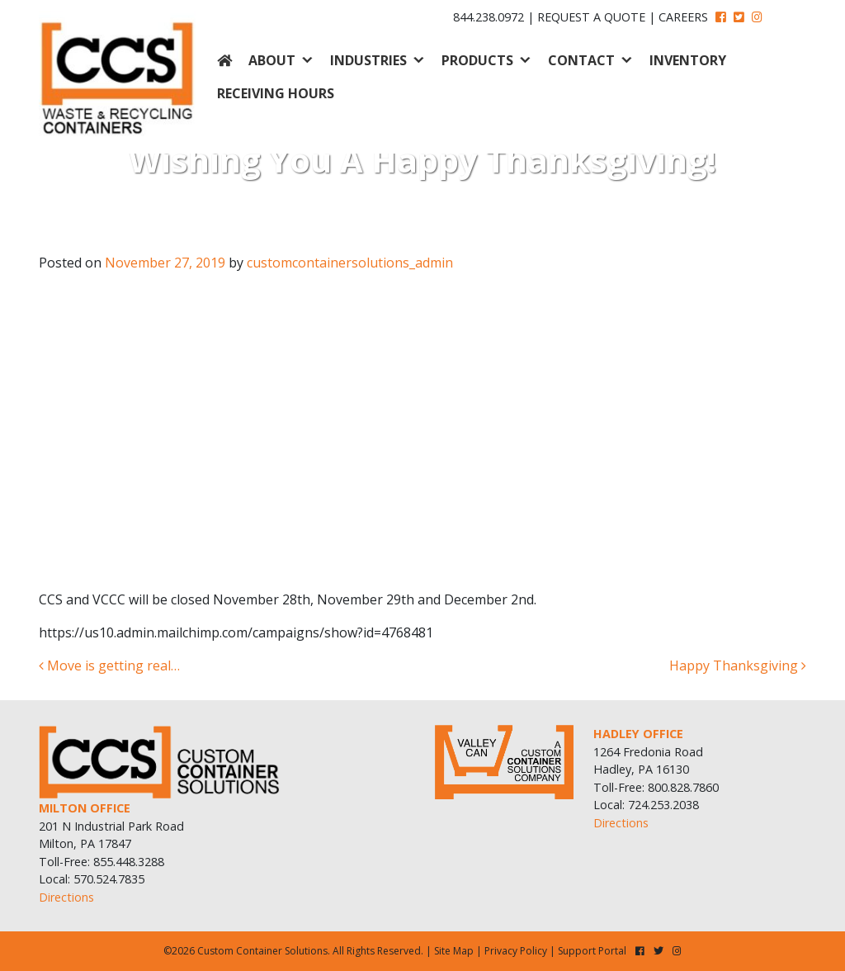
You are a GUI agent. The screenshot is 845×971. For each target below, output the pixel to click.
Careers (683, 17)
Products (477, 60)
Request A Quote (591, 17)
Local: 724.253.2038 (646, 804)
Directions (66, 897)
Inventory (687, 60)
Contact (581, 60)
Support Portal (592, 951)
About (271, 60)
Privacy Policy (515, 951)
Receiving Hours (275, 93)
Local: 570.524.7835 (91, 879)
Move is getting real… (109, 665)
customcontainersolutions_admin (350, 262)
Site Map (454, 951)
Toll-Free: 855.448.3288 (101, 861)
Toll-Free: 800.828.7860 (656, 787)
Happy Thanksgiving (737, 665)
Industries (368, 60)
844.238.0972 (488, 17)
